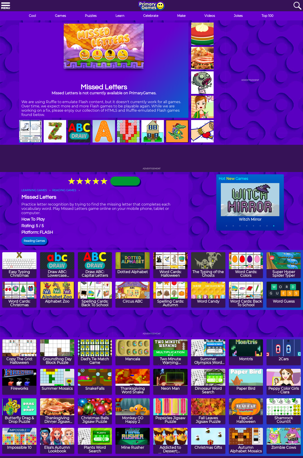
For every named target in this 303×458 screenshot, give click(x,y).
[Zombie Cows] (284, 441)
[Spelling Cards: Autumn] (170, 295)
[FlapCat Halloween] (246, 411)
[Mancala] (132, 352)
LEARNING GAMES (34, 190)
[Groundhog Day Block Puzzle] (57, 352)
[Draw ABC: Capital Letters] (95, 265)
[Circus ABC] (132, 295)
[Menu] (5, 6)
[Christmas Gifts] (208, 441)
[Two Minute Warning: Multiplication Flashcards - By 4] (170, 352)
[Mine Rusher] (132, 441)
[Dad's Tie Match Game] (95, 352)
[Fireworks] (19, 382)
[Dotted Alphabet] (132, 265)
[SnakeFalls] (95, 382)
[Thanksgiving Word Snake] (132, 382)
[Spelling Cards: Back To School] (95, 295)
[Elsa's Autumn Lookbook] (57, 441)
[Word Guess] (284, 295)
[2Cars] (284, 352)
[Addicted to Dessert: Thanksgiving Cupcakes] (170, 441)
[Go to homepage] (151, 6)
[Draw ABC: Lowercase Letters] (57, 265)
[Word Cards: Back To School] (246, 295)
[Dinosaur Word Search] (208, 382)
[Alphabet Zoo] (57, 295)
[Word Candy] (208, 295)
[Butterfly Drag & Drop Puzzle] (19, 411)
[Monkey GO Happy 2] (132, 411)
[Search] (297, 6)
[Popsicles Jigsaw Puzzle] (170, 411)
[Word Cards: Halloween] (170, 265)
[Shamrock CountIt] (284, 411)
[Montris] (246, 352)
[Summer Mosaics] (57, 382)
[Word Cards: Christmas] (19, 295)
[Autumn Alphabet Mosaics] (246, 441)
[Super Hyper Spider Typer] (284, 265)
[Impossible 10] (19, 441)
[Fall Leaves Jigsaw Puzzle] (208, 411)
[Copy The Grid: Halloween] (19, 352)
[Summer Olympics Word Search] (208, 352)
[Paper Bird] (246, 382)
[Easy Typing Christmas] (19, 265)
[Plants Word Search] (95, 441)
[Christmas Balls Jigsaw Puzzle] (95, 411)
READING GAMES (64, 190)
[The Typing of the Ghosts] (208, 265)
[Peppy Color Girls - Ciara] (284, 382)
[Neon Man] (170, 382)
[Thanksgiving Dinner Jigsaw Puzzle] (57, 411)
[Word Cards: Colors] (246, 265)
